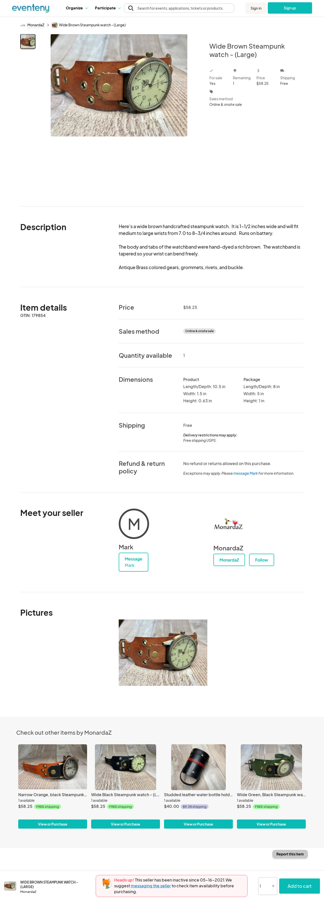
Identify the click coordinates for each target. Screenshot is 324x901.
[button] (76, 7)
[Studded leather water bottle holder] (198, 767)
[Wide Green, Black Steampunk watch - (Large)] (271, 767)
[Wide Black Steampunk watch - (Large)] (125, 767)
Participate (107, 7)
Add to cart (300, 886)
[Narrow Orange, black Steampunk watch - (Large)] (52, 767)
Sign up (290, 8)
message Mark (245, 473)
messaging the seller (151, 885)
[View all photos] (119, 116)
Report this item (290, 854)
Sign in (256, 8)
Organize (76, 7)
